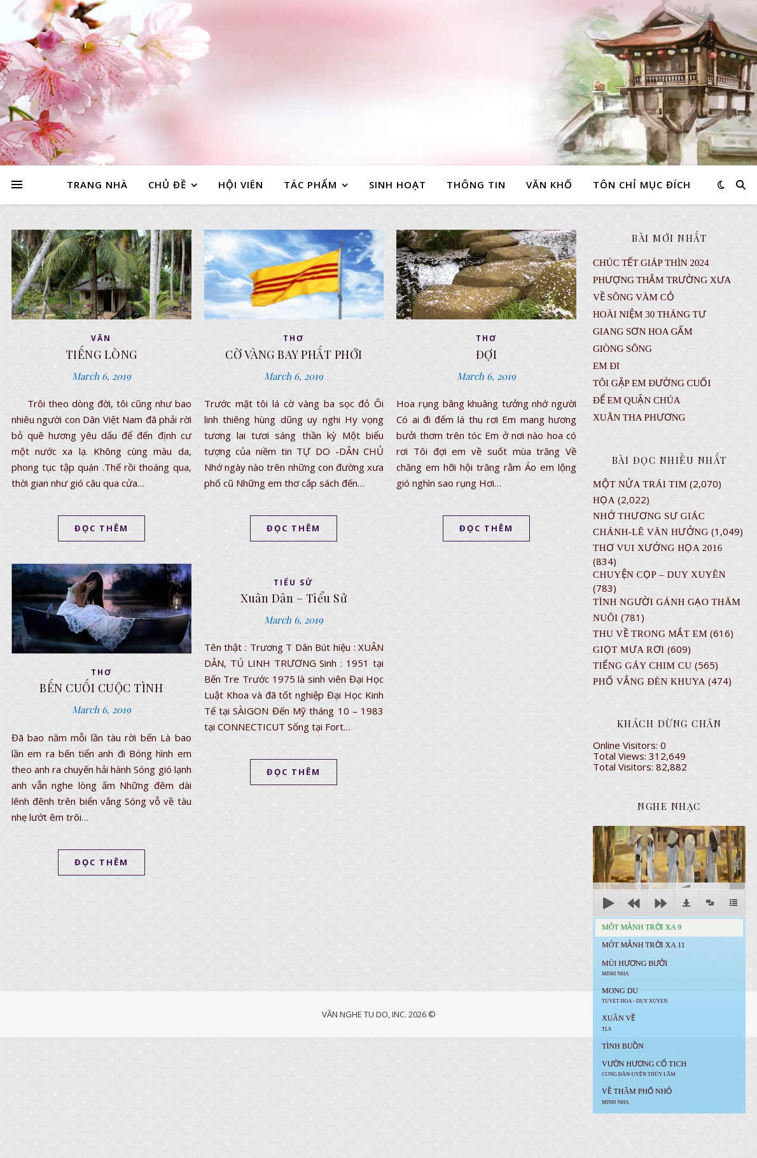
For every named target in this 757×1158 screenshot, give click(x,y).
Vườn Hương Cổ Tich (644, 1068)
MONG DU (634, 995)
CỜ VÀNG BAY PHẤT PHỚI (294, 354)
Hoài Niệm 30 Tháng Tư (649, 314)
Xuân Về (618, 1022)
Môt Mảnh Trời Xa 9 (641, 927)
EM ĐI (606, 366)
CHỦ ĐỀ (167, 184)
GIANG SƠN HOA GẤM (643, 331)
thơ (293, 338)
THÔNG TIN (476, 184)
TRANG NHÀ (97, 184)
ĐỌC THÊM (101, 528)
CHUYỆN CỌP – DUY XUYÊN (659, 574)
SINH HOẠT (397, 184)
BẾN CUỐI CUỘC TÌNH (101, 687)
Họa (604, 500)
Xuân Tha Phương (639, 417)
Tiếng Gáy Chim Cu (642, 665)
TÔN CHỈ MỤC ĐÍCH (642, 184)
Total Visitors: (624, 766)
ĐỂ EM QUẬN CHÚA (637, 400)
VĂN (101, 338)
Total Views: (621, 756)
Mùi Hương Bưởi (634, 968)
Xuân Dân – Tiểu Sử (293, 598)
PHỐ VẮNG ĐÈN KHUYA (649, 681)
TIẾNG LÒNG (101, 354)
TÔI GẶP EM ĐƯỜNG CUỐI (652, 383)
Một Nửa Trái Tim (640, 484)
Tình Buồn (623, 1046)
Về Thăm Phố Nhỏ (637, 1096)
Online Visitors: (626, 745)
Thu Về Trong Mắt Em (650, 634)
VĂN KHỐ (549, 184)
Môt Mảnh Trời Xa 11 (643, 944)
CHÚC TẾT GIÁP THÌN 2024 (651, 263)
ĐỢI (486, 354)
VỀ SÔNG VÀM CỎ (633, 297)
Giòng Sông (622, 349)
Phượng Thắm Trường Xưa (662, 280)
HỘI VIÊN (240, 184)
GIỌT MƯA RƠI (629, 650)
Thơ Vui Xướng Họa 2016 (658, 548)
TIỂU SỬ (294, 582)
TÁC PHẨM (310, 184)
